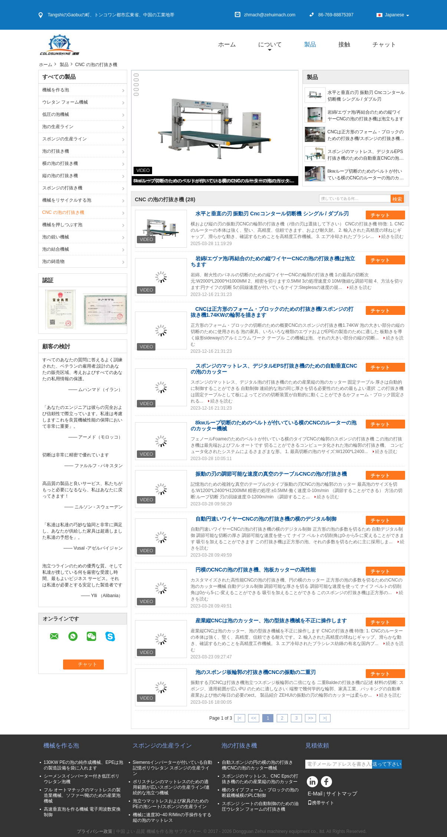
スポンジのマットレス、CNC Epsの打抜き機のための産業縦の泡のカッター (260, 779)
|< (239, 718)
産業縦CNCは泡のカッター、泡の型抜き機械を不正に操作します (271, 620)
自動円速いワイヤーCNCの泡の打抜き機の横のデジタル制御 (265, 519)
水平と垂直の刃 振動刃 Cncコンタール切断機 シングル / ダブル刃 (366, 96)
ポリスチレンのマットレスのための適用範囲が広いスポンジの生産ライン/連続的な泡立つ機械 (171, 787)
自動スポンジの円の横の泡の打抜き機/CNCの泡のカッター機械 (257, 765)
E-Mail (315, 794)
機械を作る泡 (55, 89)
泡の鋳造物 (53, 261)
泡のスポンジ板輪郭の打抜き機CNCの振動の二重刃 (255, 672)
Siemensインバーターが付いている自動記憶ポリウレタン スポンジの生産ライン (173, 768)
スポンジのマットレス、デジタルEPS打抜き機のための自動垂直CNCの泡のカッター (366, 155)
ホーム (227, 44)
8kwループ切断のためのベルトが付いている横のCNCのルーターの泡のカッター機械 (216, 180)
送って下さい (386, 764)
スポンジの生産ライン (64, 138)
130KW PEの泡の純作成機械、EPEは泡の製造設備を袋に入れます (84, 765)
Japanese (397, 14)
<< (253, 718)
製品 (310, 44)
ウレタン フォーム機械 (65, 102)
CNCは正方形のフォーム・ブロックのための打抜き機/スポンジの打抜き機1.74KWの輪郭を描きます (366, 135)
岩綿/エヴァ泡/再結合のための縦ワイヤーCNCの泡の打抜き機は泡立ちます (366, 115)
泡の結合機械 (55, 249)
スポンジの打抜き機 (62, 187)
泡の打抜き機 (56, 151)
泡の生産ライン (57, 126)
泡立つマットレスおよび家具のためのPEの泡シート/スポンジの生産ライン (170, 803)
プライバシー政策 (94, 831)
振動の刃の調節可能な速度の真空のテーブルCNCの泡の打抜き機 (271, 474)
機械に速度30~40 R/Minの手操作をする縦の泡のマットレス (172, 817)
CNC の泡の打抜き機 (63, 212)
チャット (384, 44)
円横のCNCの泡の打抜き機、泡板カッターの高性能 (255, 570)
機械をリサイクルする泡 (66, 200)
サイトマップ (341, 794)
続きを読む (392, 236)
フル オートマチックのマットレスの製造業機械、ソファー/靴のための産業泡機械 (82, 795)
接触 (344, 44)
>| (325, 718)
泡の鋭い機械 (55, 237)
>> (310, 718)
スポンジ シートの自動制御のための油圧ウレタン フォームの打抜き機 (260, 806)
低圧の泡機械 (55, 114)
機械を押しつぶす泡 (62, 224)
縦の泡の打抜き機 (60, 175)
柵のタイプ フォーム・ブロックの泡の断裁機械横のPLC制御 (260, 792)
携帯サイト (321, 802)
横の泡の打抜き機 (60, 163)
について (270, 44)
